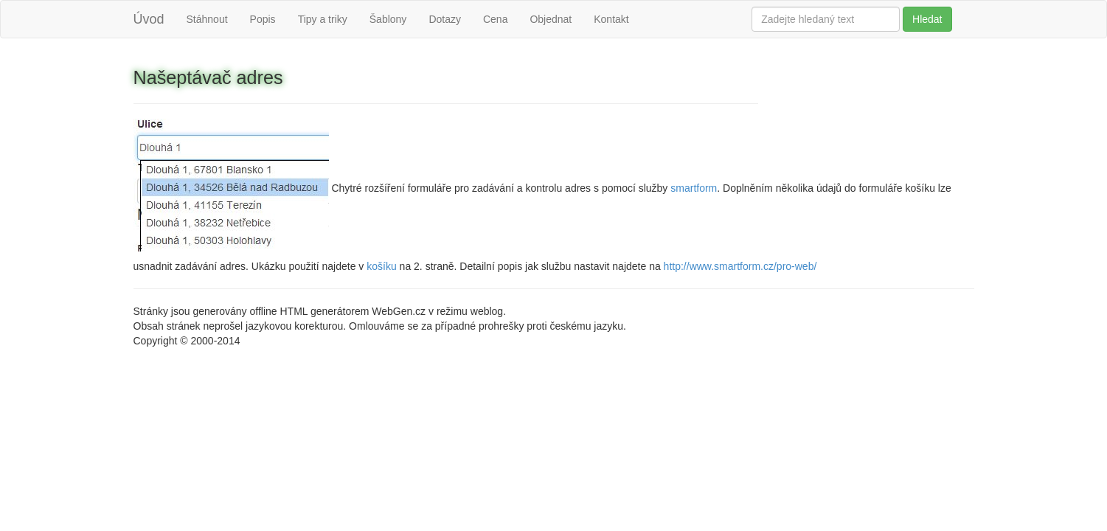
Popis (263, 19)
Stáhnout (207, 19)
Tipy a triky (322, 19)
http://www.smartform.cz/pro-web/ (740, 266)
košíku (381, 266)
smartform (693, 187)
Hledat (927, 19)
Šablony (388, 19)
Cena (495, 19)
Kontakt (611, 19)
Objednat (551, 19)
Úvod (148, 19)
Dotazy (444, 19)
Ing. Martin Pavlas (284, 341)
